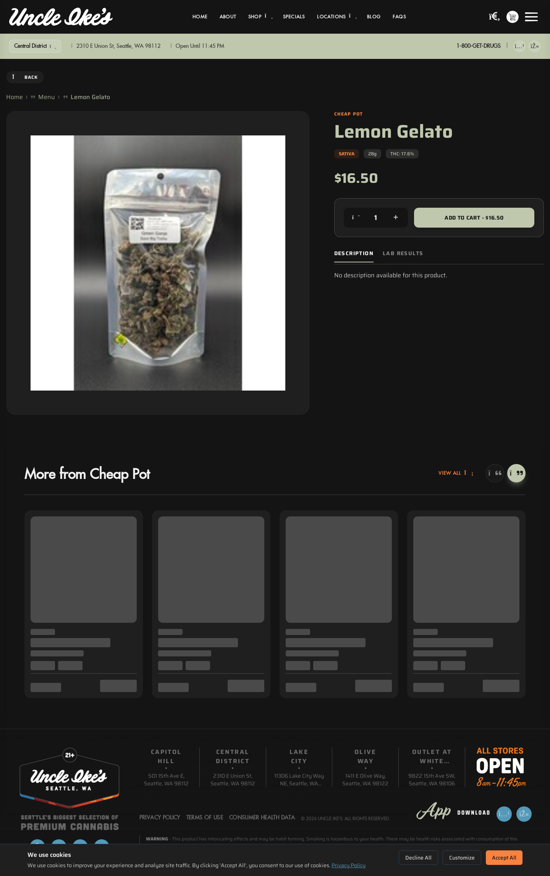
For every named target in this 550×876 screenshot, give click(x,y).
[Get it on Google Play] (535, 46)
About (228, 17)
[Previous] (495, 473)
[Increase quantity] (396, 218)
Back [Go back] (25, 77)
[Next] (516, 473)
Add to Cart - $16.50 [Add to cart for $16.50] (474, 217)
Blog (373, 17)
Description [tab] (354, 253)
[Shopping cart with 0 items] (512, 17)
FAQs (399, 17)
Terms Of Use (204, 818)
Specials (294, 17)
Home (199, 17)
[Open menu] (531, 16)
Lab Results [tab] (403, 253)
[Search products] (494, 17)
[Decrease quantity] (356, 218)
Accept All (504, 857)
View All (456, 473)
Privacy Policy (349, 865)
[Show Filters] (35, 46)
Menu (46, 97)
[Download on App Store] (519, 46)
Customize (462, 857)
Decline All (418, 857)
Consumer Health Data (262, 818)
